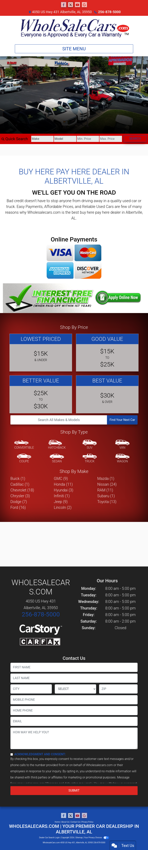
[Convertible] (24, 445)
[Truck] (89, 458)
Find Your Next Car (122, 420)
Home (57, 822)
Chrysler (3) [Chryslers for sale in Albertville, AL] (20, 496)
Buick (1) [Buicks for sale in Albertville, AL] (17, 478)
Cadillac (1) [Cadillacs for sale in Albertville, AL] (19, 484)
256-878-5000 (109, 12)
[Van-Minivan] (122, 445)
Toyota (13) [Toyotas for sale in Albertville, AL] (107, 501)
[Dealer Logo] (74, 28)
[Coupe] (24, 458)
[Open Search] (58, 420)
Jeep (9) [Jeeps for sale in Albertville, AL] (61, 501)
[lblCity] (31, 689)
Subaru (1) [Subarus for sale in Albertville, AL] (106, 496)
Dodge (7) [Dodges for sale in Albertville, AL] (18, 501)
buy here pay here (94, 212)
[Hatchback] (57, 445)
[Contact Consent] (11, 754)
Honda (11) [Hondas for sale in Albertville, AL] (63, 484)
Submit (73, 790)
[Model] (65, 139)
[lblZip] (118, 689)
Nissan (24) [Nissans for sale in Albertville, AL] (107, 484)
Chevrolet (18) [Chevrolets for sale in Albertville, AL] (22, 490)
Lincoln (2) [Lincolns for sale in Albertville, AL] (62, 507)
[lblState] (75, 689)
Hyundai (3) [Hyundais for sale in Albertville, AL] (63, 490)
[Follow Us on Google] (84, 5)
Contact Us (75, 822)
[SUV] (89, 445)
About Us (65, 822)
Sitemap (79, 837)
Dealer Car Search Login (49, 837)
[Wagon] (122, 458)
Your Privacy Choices (96, 837)
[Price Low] (88, 139)
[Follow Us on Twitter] (70, 5)
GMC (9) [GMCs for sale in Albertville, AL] (61, 478)
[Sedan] (57, 458)
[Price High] (110, 139)
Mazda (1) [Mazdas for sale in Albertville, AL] (105, 478)
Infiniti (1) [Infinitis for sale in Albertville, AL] (62, 496)
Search (135, 138)
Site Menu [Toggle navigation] (74, 48)
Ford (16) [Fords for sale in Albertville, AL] (18, 507)
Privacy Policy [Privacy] (87, 822)
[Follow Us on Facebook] (63, 5)
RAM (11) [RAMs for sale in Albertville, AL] (105, 490)
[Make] (42, 139)
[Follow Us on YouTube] (77, 5)
